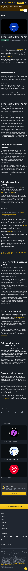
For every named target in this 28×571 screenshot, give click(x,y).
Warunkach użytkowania (18, 563)
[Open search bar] (14, 2)
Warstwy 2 (9, 231)
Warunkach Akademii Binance (9, 564)
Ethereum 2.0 (10, 56)
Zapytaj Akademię (5, 398)
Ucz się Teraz (23, 9)
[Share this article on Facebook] (8, 412)
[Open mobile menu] (25, 2)
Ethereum (13, 192)
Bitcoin (2, 192)
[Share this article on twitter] (2, 412)
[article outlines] (25, 10)
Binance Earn (4, 335)
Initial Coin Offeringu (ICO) (19, 317)
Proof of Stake (20, 49)
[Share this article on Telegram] (15, 412)
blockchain (19, 187)
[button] (25, 2)
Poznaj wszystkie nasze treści (14, 506)
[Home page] (9, 3)
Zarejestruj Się (14, 493)
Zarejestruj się (20, 2)
